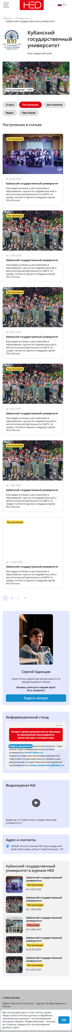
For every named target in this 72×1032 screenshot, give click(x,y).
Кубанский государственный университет (44, 879)
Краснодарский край (39, 53)
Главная (7, 18)
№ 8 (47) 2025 (33, 949)
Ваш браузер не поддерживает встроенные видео (31, 802)
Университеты (23, 18)
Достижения (54, 104)
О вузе (10, 104)
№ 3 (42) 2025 (33, 969)
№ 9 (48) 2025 (33, 929)
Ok (64, 1020)
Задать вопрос (36, 698)
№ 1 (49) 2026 (33, 909)
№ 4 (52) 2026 (33, 889)
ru (61, 4)
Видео (9, 112)
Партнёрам (29, 112)
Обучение (33, 925)
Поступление (30, 104)
